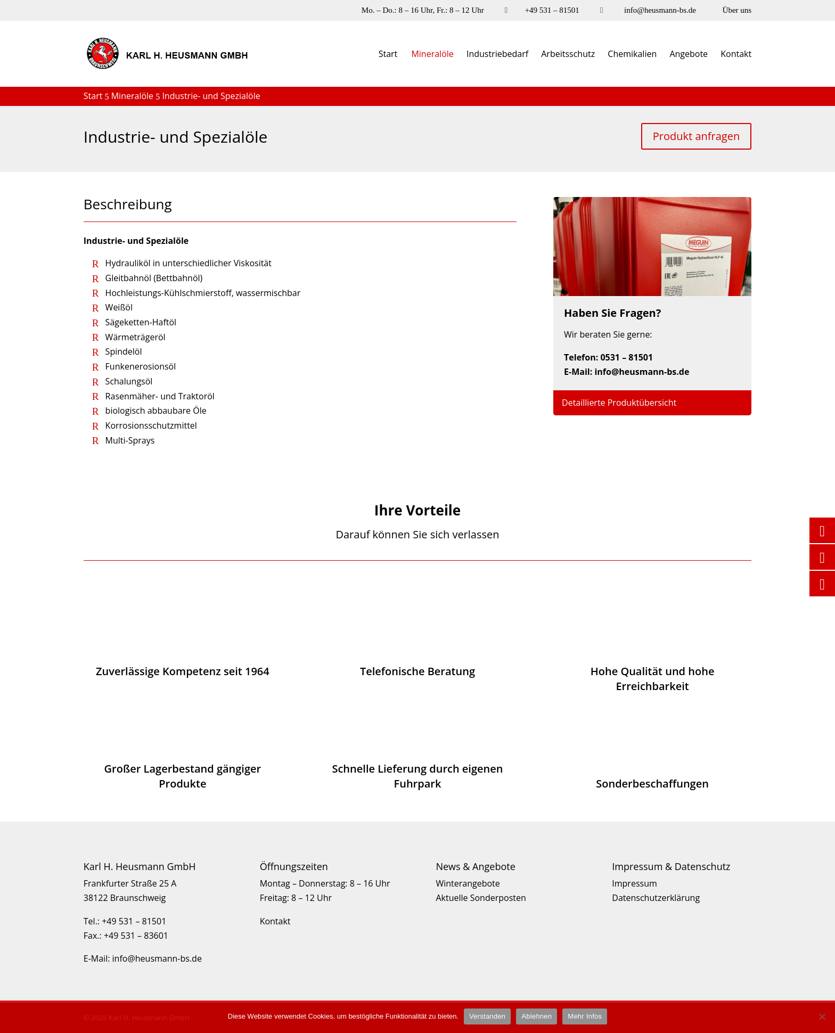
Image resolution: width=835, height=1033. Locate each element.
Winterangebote (468, 883)
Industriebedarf (497, 55)
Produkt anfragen (696, 136)
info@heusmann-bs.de (660, 10)
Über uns (737, 10)
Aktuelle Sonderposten (481, 898)
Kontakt (736, 55)
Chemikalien (632, 55)
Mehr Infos (585, 1016)
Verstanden (487, 1016)
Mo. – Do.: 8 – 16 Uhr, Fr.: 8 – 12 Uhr (423, 10)
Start (388, 55)
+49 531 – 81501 (552, 10)
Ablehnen (536, 1016)
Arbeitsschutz (568, 55)
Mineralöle (432, 55)
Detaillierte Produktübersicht (619, 402)
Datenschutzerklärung (656, 898)
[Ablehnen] (821, 1016)
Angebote (688, 55)
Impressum (634, 883)
